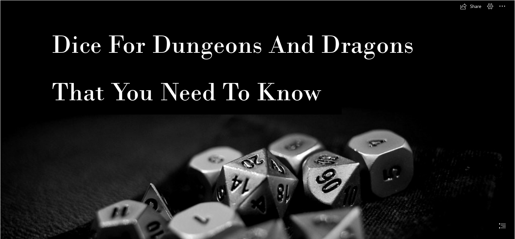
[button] (470, 6)
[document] (257, 119)
